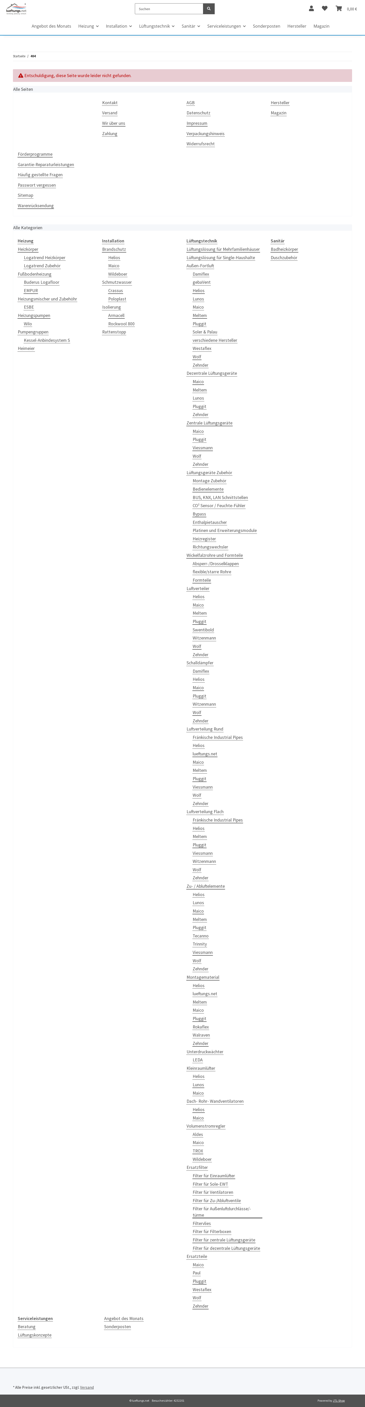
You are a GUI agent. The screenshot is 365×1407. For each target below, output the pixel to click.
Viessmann (203, 448)
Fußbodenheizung (34, 274)
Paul (196, 1273)
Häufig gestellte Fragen (40, 174)
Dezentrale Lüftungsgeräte (212, 373)
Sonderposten (117, 1326)
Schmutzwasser (117, 282)
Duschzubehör (284, 257)
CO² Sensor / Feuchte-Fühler (219, 505)
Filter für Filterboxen (212, 1231)
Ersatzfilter (197, 1167)
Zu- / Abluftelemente (206, 886)
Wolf (197, 357)
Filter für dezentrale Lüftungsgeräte (226, 1248)
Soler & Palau (205, 332)
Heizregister (204, 539)
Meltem (200, 315)
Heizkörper (28, 249)
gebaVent (202, 282)
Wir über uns (113, 123)
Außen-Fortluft (200, 266)
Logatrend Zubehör (42, 266)
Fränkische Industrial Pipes (218, 737)
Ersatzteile (197, 1256)
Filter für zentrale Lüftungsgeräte (224, 1240)
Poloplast (117, 299)
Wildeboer (117, 274)
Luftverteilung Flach (205, 811)
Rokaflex (201, 1027)
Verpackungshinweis (206, 133)
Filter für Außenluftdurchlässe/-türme (222, 1212)
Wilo (28, 324)
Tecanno (201, 936)
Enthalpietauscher (210, 522)
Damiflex (201, 274)
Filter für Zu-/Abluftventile (217, 1200)
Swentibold (203, 630)
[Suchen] (169, 8)
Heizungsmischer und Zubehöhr (47, 299)
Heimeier (26, 348)
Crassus (115, 290)
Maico (113, 266)
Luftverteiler (198, 588)
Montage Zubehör (209, 481)
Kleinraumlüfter (201, 1068)
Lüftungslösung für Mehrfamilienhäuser (223, 249)
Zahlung (109, 133)
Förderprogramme (35, 154)
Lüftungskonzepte (34, 1335)
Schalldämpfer (200, 663)
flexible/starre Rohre (212, 572)
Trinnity (200, 944)
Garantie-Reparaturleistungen (46, 164)
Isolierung (111, 307)
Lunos (198, 299)
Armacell (116, 315)
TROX (198, 1151)
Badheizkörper (284, 249)
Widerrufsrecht (201, 144)
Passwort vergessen (37, 185)
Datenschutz (198, 113)
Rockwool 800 (121, 324)
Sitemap (25, 195)
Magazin (322, 26)
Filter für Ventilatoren (213, 1192)
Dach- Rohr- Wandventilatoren (215, 1101)
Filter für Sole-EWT (210, 1184)
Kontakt (110, 102)
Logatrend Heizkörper (44, 257)
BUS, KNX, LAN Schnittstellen (220, 497)
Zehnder (200, 365)
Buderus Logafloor (41, 282)
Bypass (199, 514)
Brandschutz (114, 249)
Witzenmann (204, 638)
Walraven (201, 1035)
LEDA (198, 1060)
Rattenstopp (114, 332)
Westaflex (202, 348)
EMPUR (31, 290)
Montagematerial (203, 977)
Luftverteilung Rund (205, 729)
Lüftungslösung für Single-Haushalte (221, 257)
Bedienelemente (208, 489)
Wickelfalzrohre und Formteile (215, 555)
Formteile (202, 580)
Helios (114, 257)
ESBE (29, 307)
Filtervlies (202, 1223)
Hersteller (296, 26)
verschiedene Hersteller (215, 340)
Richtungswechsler (210, 547)
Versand (109, 113)
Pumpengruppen (33, 332)
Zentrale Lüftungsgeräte (209, 423)
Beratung (26, 1326)
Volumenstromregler (206, 1126)
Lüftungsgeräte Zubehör (209, 472)
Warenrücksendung (36, 205)
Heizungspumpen (34, 315)
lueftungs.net (205, 754)
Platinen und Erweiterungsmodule (225, 530)
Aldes (198, 1134)
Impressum (197, 123)
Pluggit (199, 324)
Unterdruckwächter (205, 1052)
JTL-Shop (339, 1400)
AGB (191, 102)
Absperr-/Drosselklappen (216, 563)
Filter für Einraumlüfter (214, 1176)
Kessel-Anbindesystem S (47, 340)
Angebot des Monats (123, 1318)
